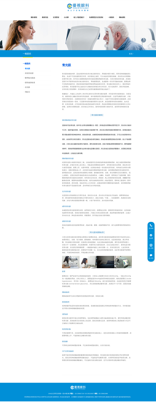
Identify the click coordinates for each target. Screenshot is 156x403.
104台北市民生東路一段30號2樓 (59, 393)
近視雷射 (56, 17)
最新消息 (45, 17)
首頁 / (131, 54)
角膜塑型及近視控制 (96, 17)
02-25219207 (89, 393)
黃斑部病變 (29, 73)
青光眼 (27, 69)
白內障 (66, 17)
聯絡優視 (122, 17)
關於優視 (34, 17)
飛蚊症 (27, 92)
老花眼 (27, 87)
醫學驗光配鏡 (30, 78)
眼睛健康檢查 (30, 83)
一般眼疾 (111, 17)
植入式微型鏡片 (79, 17)
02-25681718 (79, 393)
